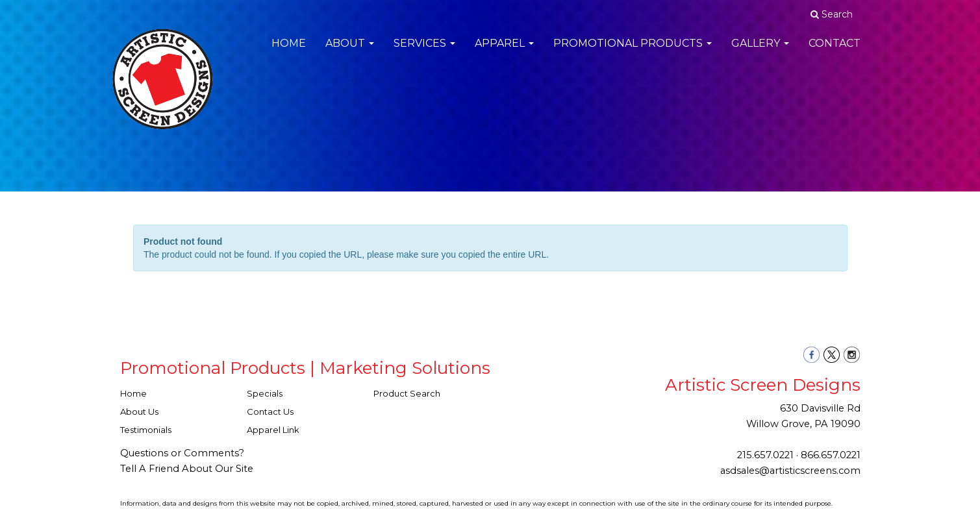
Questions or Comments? (182, 453)
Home (288, 51)
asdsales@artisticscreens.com (790, 470)
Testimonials (145, 429)
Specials (265, 393)
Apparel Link (273, 429)
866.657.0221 (831, 455)
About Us (139, 411)
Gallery (760, 51)
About (349, 51)
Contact (835, 51)
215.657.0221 (765, 455)
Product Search (406, 393)
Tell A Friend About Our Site (186, 468)
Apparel (504, 51)
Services (424, 51)
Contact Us (270, 411)
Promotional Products (632, 51)
